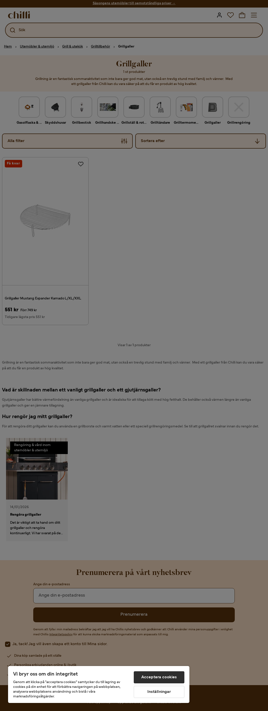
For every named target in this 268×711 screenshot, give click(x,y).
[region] (98, 684)
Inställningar (159, 692)
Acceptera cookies (159, 677)
